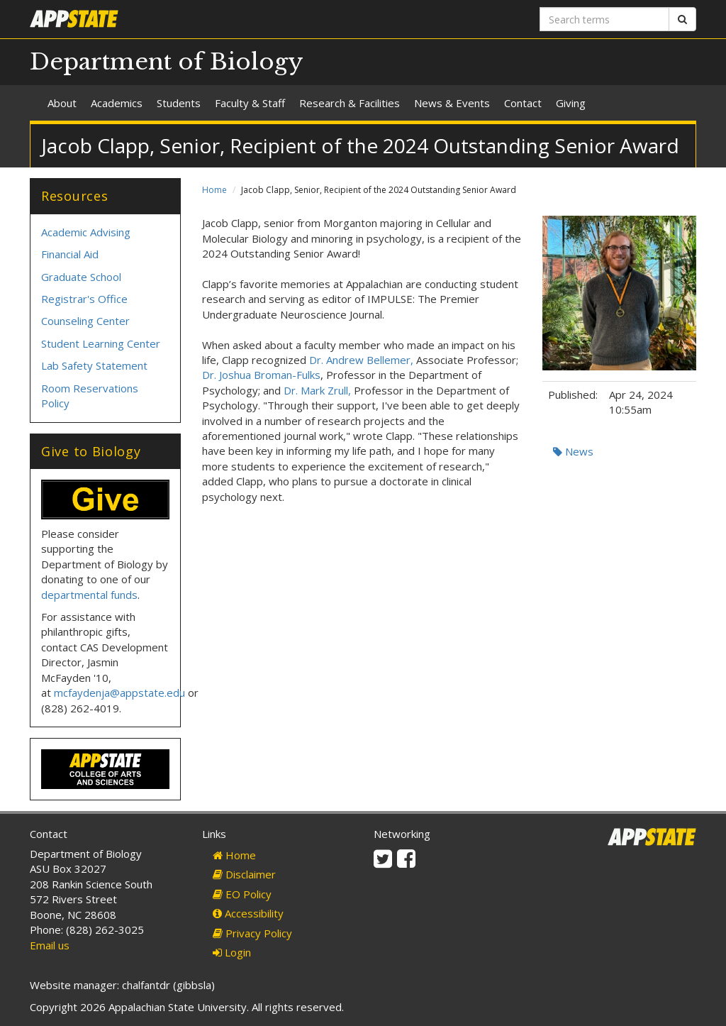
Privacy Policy (252, 933)
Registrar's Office (84, 299)
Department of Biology (166, 62)
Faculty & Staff (250, 103)
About (62, 103)
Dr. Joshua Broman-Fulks (261, 375)
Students (179, 103)
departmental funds (89, 595)
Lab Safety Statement (94, 365)
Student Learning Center (100, 343)
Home (214, 190)
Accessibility (248, 913)
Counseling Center (85, 321)
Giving (571, 103)
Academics (117, 103)
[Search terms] (604, 19)
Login (232, 952)
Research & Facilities (349, 103)
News (573, 451)
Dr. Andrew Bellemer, (361, 360)
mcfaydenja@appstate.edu (119, 692)
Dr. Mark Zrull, (317, 390)
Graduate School (81, 277)
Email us (49, 945)
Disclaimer (244, 874)
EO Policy (242, 894)
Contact (523, 103)
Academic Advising (85, 232)
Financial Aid (70, 254)
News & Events (452, 103)
